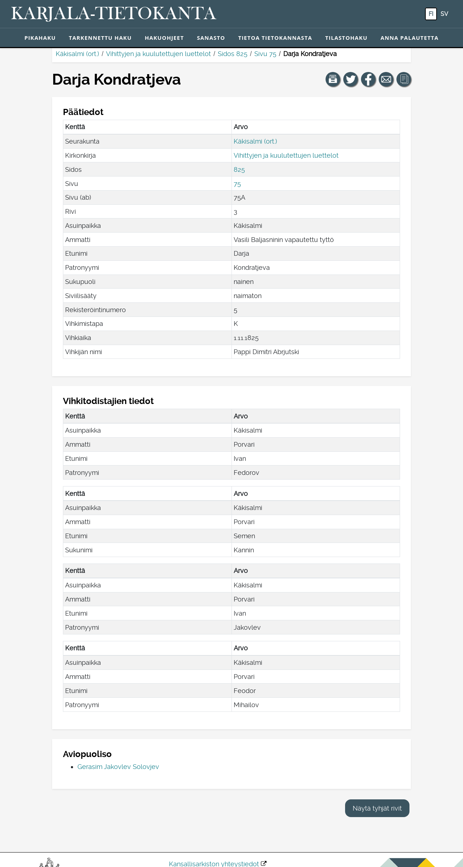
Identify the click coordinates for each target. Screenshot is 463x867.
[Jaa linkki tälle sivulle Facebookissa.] (368, 79)
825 (239, 169)
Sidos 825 (232, 54)
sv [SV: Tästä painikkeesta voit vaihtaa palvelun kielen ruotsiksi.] (444, 13)
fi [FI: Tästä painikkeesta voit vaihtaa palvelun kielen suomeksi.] (431, 13)
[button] (333, 79)
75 (237, 183)
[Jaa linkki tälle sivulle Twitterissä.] (350, 79)
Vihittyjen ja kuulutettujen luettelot (158, 54)
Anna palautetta (410, 37)
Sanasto (211, 37)
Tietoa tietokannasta (275, 37)
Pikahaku (40, 37)
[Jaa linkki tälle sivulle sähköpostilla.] (386, 79)
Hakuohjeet (164, 37)
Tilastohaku (346, 37)
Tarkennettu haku (100, 37)
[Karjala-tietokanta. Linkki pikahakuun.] (113, 14)
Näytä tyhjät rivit (377, 808)
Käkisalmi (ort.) (77, 54)
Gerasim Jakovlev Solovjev (118, 766)
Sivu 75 (265, 54)
